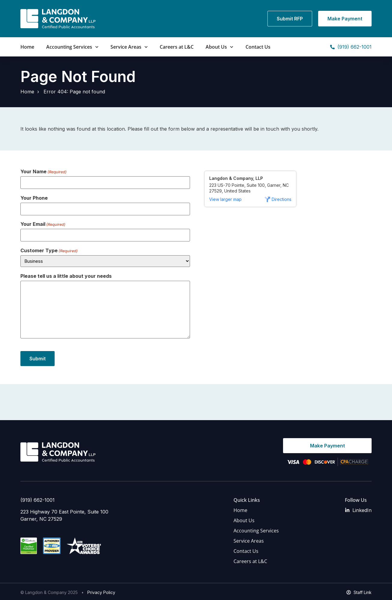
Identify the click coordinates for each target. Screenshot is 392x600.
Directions (281, 199)
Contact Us (258, 47)
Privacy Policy (101, 590)
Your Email (42, 223)
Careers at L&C (177, 47)
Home (27, 47)
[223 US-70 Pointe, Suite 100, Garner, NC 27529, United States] (287, 263)
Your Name (43, 171)
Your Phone (34, 197)
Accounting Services (72, 46)
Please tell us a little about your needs (66, 274)
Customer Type (49, 249)
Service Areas (129, 46)
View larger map (225, 199)
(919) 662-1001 (37, 498)
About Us (219, 46)
